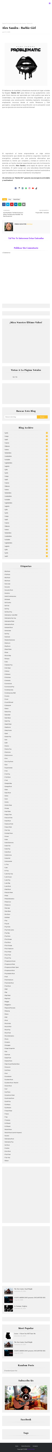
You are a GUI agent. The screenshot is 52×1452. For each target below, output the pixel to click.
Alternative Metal (9, 621)
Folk (6, 771)
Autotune (7, 636)
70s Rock (7, 574)
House (7, 836)
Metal (6, 895)
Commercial (8, 683)
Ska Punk (7, 1054)
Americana (8, 630)
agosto (26, 466)
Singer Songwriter (10, 1048)
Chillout (7, 671)
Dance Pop (8, 711)
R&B (6, 989)
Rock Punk (8, 1032)
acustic (7, 1135)
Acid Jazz (7, 583)
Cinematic (8, 680)
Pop (10, 199)
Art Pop (7, 633)
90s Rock (7, 580)
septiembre (26, 463)
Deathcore (8, 727)
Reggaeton (8, 1004)
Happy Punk (8, 814)
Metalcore (8, 905)
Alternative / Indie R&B (11, 615)
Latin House (8, 877)
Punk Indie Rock (9, 983)
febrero (26, 446)
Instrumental (8, 861)
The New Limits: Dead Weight (23, 1289)
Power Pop (8, 958)
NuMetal (7, 917)
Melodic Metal (9, 892)
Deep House (8, 730)
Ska (6, 1051)
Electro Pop (8, 749)
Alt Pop (7, 608)
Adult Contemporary (10, 596)
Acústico (7, 593)
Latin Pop (7, 880)
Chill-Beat (8, 668)
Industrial (7, 858)
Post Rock (8, 942)
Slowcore (7, 1067)
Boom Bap (8, 655)
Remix (6, 1014)
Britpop (7, 658)
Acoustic (7, 587)
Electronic (8, 752)
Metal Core (8, 901)
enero (26, 449)
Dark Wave (8, 718)
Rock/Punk (15, 23)
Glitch (6, 795)
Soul (6, 1073)
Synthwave (8, 1107)
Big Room (7, 646)
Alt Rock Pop (8, 612)
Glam (6, 789)
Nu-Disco (7, 914)
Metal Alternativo (9, 898)
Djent (6, 733)
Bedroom (7, 643)
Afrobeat (7, 599)
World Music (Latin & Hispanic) (13, 1132)
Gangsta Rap (8, 783)
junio (26, 433)
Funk (6, 780)
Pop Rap (7, 933)
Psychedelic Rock (10, 973)
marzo (26, 443)
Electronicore (8, 755)
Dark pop (7, 721)
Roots (6, 1039)
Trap (6, 1117)
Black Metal (8, 649)
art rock (7, 1145)
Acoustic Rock (9, 590)
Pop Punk (7, 926)
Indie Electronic (9, 842)
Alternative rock (9, 624)
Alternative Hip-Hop (10, 618)
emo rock (8, 1151)
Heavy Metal (8, 827)
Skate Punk (8, 1057)
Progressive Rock (10, 970)
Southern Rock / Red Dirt (11, 1082)
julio (26, 469)
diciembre (26, 453)
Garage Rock (8, 786)
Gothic (7, 802)
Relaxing (7, 1011)
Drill (6, 739)
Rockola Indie (31, 1449)
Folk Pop (7, 774)
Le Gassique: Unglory (20, 1306)
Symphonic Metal (10, 1095)
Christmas (8, 677)
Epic (6, 764)
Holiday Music (9, 833)
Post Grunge (8, 939)
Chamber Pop (8, 665)
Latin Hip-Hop (9, 873)
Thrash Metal (8, 1110)
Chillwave (7, 674)
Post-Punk (8, 954)
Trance (7, 1114)
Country (7, 696)
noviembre (26, 456)
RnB (6, 1017)
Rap (6, 992)
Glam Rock (8, 792)
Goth (6, 799)
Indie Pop (7, 848)
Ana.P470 (29, 224)
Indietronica (8, 855)
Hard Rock (8, 820)
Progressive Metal (10, 964)
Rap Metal (7, 995)
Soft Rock (7, 1070)
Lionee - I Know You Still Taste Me (25, 1333)
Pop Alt (7, 923)
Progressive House (10, 961)
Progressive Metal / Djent (12, 967)
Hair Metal (8, 811)
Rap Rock (7, 998)
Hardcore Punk (9, 824)
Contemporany (9, 689)
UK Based (7, 1123)
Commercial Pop (9, 686)
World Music (8, 1129)
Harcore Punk (8, 817)
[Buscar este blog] (20, 417)
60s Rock (7, 571)
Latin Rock (8, 886)
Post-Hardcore (9, 948)
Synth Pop (8, 1101)
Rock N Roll (8, 1026)
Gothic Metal (8, 805)
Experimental (8, 767)
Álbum (7, 1160)
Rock (6, 1020)
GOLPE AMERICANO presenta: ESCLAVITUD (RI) (29, 1297)
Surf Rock (7, 1092)
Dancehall (7, 714)
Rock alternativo (9, 1036)
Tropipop (7, 1120)
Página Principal (6, 23)
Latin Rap (7, 883)
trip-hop (7, 1157)
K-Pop (7, 870)
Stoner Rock (8, 1085)
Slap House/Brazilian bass (12, 1064)
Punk (6, 976)
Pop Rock (7, 936)
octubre (26, 459)
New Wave (8, 911)
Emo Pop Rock (9, 761)
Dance (6, 708)
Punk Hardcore (9, 979)
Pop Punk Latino (9, 930)
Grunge (7, 808)
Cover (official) (9, 702)
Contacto (35, 1446)
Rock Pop (7, 1029)
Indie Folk (7, 845)
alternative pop (9, 1142)
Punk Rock (8, 986)
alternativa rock (9, 1138)
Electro (7, 746)
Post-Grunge (8, 945)
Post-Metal (8, 951)
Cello (6, 661)
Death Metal (8, 724)
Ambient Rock (9, 627)
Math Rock (8, 889)
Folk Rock (8, 777)
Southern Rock (9, 1079)
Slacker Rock (8, 1061)
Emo (6, 758)
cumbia (7, 1148)
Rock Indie (8, 1023)
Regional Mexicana (10, 1007)
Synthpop (7, 1104)
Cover (6, 699)
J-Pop (7, 864)
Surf (6, 1089)
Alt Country (8, 602)
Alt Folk (7, 605)
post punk (8, 1154)
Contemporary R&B (10, 693)
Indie (6, 839)
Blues (6, 652)
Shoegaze (7, 1045)
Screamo (7, 1042)
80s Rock (7, 577)
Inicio (16, 1446)
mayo (26, 436)
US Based (7, 1126)
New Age (7, 908)
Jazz (6, 867)
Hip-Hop (7, 830)
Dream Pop (8, 736)
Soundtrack (8, 1076)
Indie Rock (8, 852)
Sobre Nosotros (25, 1446)
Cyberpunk (8, 705)
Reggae (7, 1001)
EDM (6, 742)
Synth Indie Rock (9, 1098)
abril (26, 439)
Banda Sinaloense (10, 640)
